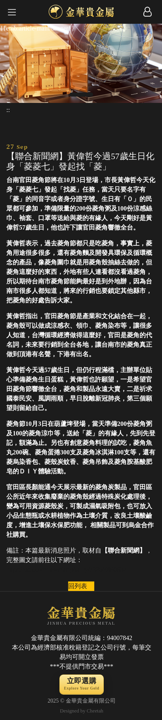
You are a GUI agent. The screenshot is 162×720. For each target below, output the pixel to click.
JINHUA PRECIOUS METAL (81, 615)
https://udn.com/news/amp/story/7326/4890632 (66, 569)
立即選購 (81, 684)
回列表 (77, 586)
